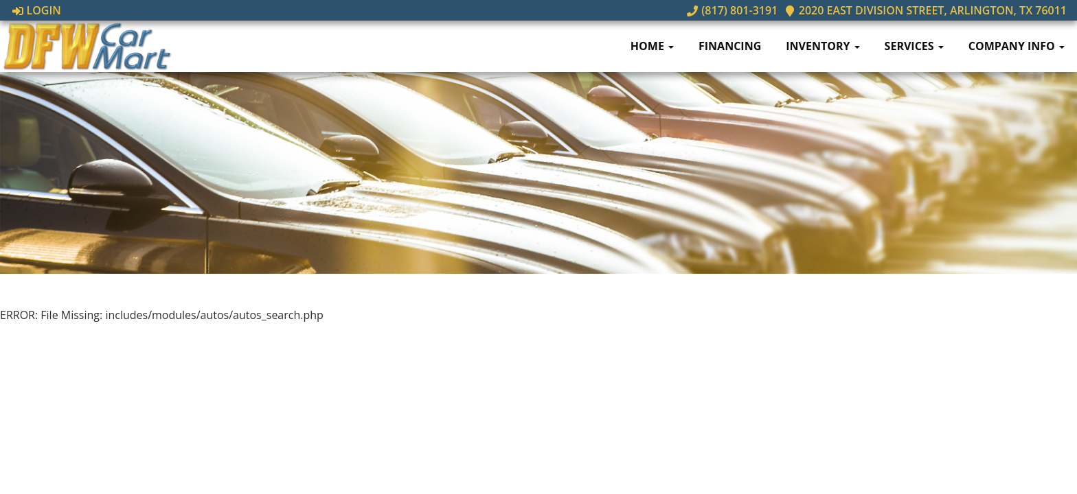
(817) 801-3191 (732, 10)
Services (914, 46)
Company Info (1016, 46)
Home (652, 46)
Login (36, 10)
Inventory (822, 46)
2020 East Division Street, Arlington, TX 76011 (925, 10)
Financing (730, 46)
